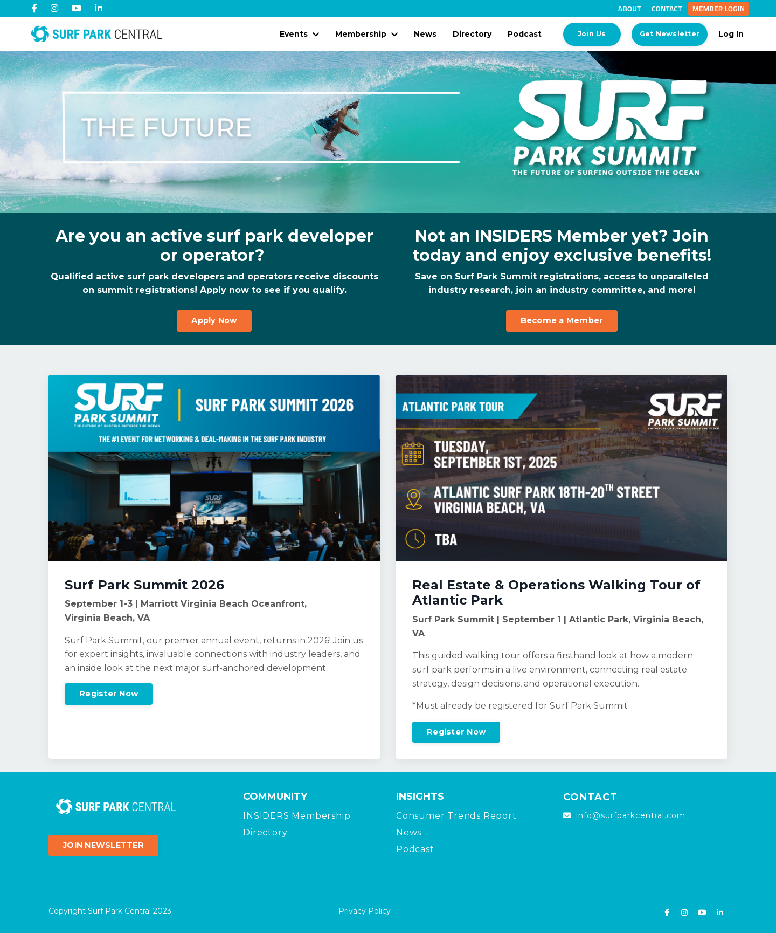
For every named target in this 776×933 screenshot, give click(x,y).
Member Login (718, 8)
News (412, 33)
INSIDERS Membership (296, 813)
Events (286, 33)
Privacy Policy (364, 909)
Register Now (108, 692)
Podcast (512, 33)
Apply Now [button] (214, 318)
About (629, 8)
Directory (459, 33)
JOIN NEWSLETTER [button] (103, 843)
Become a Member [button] (562, 318)
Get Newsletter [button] (663, 33)
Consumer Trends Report (456, 813)
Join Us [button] (579, 33)
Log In (731, 33)
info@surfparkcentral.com (630, 814)
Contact (667, 8)
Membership (353, 33)
